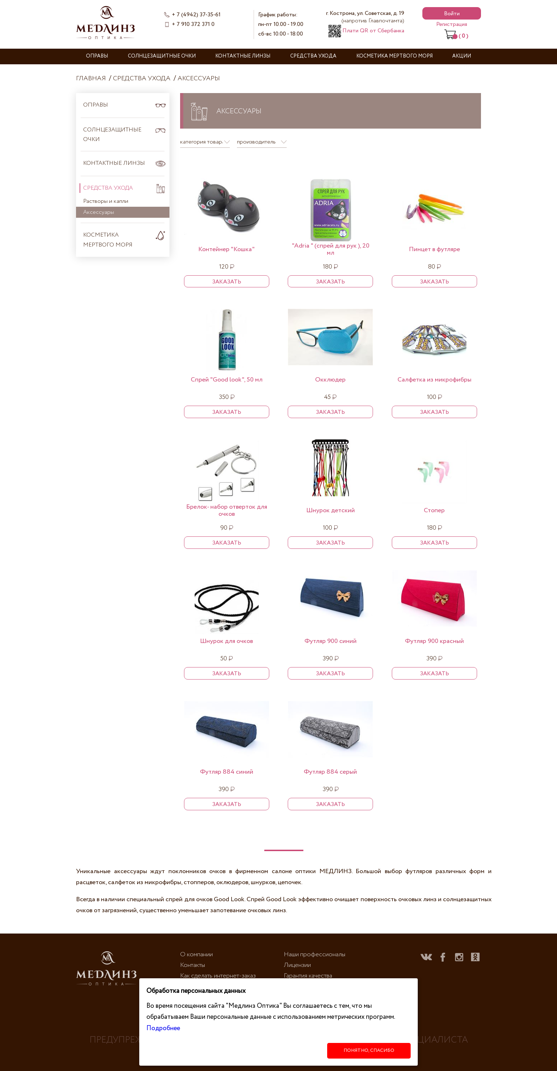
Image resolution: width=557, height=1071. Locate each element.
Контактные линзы (242, 56)
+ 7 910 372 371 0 (193, 24)
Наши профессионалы (314, 954)
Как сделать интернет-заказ (218, 975)
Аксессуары (199, 78)
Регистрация (451, 24)
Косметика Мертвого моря (394, 56)
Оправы (97, 56)
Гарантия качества (308, 975)
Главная (91, 78)
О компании (196, 954)
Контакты (192, 965)
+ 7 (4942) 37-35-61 (196, 15)
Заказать (226, 282)
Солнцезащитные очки (162, 56)
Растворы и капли (105, 201)
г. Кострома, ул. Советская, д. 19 (365, 17)
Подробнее (163, 1028)
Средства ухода (313, 56)
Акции (461, 56)
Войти (452, 14)
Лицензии (297, 965)
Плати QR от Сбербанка (366, 31)
